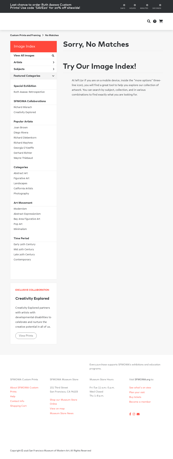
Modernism (20, 209)
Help (12, 396)
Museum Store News (61, 413)
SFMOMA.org (142, 379)
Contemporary (22, 259)
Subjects (34, 69)
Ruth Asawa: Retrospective (29, 92)
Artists (34, 62)
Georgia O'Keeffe (24, 148)
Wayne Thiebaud (23, 158)
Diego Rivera (21, 132)
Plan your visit (137, 392)
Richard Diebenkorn (25, 137)
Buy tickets (135, 397)
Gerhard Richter (23, 153)
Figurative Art (21, 178)
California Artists (23, 188)
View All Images (34, 55)
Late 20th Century (24, 254)
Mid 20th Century (24, 249)
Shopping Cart (18, 406)
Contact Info (17, 401)
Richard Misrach (23, 107)
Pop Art (18, 224)
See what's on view (140, 388)
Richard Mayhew (23, 143)
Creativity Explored (25, 112)
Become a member (140, 402)
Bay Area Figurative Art (27, 219)
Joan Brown (21, 127)
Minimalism (20, 229)
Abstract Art (21, 173)
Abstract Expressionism (27, 214)
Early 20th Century (24, 244)
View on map (57, 409)
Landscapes (20, 183)
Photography (21, 193)
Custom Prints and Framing (25, 35)
